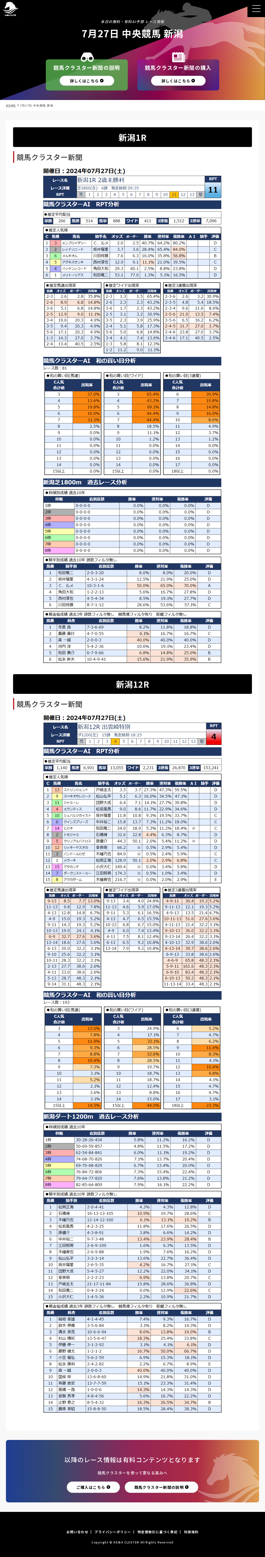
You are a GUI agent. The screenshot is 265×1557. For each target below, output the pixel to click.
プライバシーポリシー (113, 1531)
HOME (11, 105)
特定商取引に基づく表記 (157, 1531)
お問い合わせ (77, 1531)
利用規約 (191, 1531)
